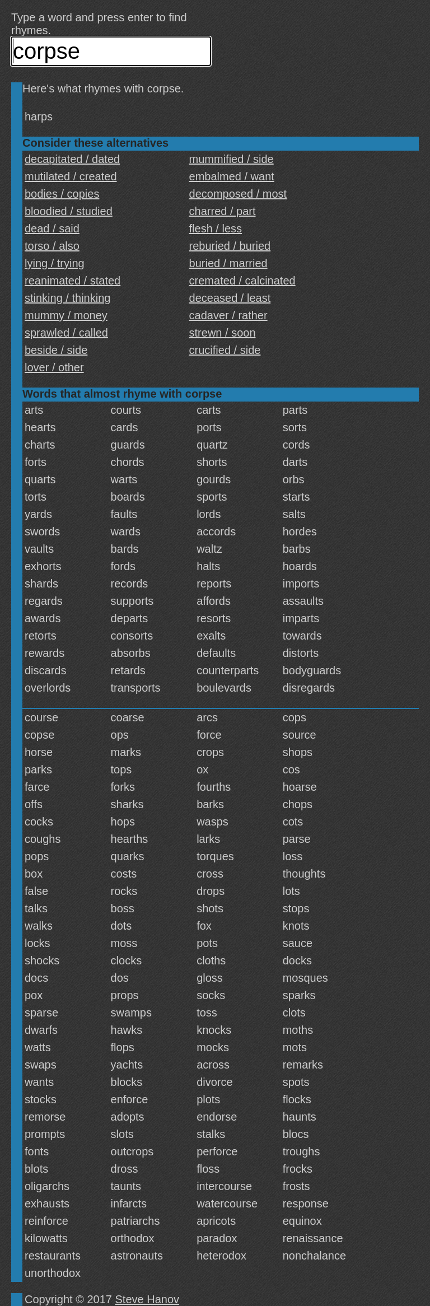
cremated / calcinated (242, 280)
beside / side (56, 350)
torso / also (52, 246)
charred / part (222, 211)
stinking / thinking (67, 298)
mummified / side (231, 159)
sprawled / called (66, 332)
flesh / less (215, 228)
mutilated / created (71, 176)
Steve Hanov (147, 1299)
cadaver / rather (228, 315)
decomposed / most (238, 194)
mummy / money (66, 315)
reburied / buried (230, 246)
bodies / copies (62, 194)
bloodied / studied (69, 211)
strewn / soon (222, 332)
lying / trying (55, 263)
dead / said (52, 228)
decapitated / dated (72, 159)
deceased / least (230, 298)
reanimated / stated (72, 280)
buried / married (228, 263)
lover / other (54, 367)
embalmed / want (231, 176)
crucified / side (225, 350)
